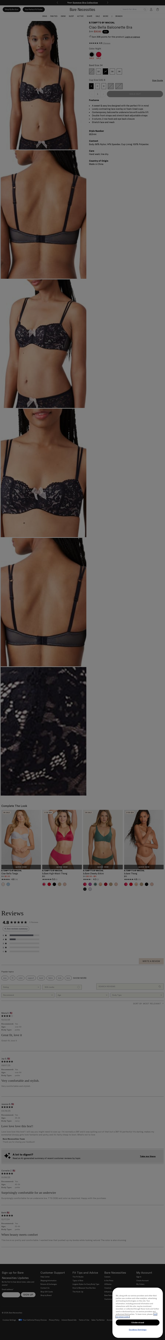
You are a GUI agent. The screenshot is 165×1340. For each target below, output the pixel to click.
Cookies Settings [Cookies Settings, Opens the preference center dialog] (138, 1330)
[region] (137, 1313)
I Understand (137, 1322)
